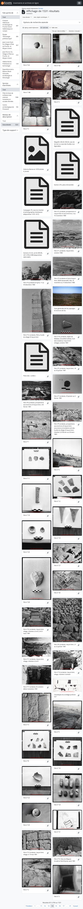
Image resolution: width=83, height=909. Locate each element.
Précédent (29, 906)
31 (70, 906)
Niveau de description (7, 116)
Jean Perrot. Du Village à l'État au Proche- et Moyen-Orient (10, 55)
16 (60, 906)
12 (45, 906)
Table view (53, 27)
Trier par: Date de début (59, 31)
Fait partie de (8, 13)
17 (63, 906)
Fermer (40, 8)
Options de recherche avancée (35, 22)
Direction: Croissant (74, 31)
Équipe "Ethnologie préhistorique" (10, 37)
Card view (44, 27)
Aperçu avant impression (30, 27)
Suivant (75, 906)
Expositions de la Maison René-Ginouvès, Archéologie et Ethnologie (10, 73)
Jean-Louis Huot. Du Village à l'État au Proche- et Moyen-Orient (10, 45)
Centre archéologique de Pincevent (10, 107)
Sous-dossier (10, 124)
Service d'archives (7, 84)
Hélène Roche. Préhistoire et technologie (10, 64)
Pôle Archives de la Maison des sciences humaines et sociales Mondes (10, 97)
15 (56, 906)
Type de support (9, 130)
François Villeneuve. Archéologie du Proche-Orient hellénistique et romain (10, 26)
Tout (4, 17)
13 (48, 906)
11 (41, 906)
